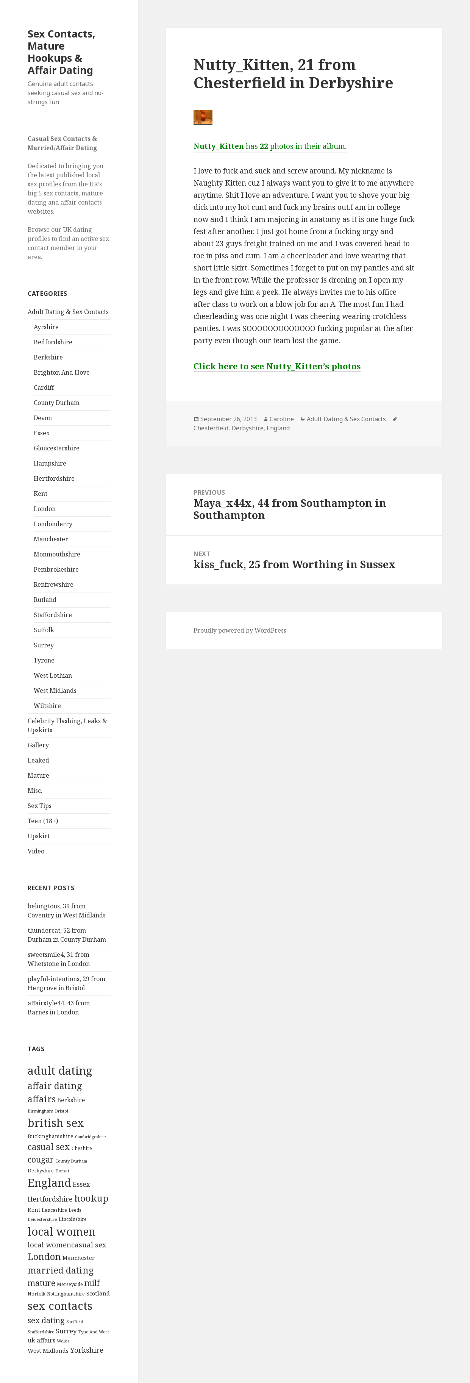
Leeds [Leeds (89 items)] (75, 1210)
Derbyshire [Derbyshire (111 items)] (41, 1170)
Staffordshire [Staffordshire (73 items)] (41, 1332)
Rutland (45, 599)
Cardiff (44, 387)
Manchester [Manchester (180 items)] (78, 1257)
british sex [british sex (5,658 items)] (56, 1122)
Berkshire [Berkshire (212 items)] (71, 1100)
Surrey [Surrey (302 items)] (66, 1331)
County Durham (57, 402)
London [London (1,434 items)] (44, 1256)
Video (36, 851)
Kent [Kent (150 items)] (34, 1209)
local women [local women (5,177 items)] (61, 1231)
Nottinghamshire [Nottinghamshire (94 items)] (66, 1294)
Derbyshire (247, 428)
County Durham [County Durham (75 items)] (71, 1161)
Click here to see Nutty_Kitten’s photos (277, 366)
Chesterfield (211, 428)
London (45, 509)
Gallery (38, 745)
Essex (42, 433)
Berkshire (48, 357)
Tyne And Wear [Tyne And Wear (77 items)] (93, 1332)
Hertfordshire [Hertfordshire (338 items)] (50, 1198)
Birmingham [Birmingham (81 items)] (40, 1111)
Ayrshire (46, 327)
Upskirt (39, 836)
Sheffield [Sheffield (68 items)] (74, 1321)
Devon (43, 418)
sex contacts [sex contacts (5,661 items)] (60, 1305)
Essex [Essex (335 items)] (81, 1184)
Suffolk (44, 630)
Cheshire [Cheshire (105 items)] (82, 1148)
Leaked (38, 760)
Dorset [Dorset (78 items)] (62, 1171)
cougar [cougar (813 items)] (41, 1159)
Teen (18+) (43, 821)
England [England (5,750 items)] (49, 1182)
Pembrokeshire (56, 569)
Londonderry (53, 524)
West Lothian (53, 675)
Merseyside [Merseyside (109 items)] (70, 1284)
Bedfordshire (53, 342)
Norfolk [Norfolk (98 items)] (36, 1294)
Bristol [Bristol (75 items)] (61, 1111)
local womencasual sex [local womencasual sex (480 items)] (67, 1245)
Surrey (44, 645)
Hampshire (50, 463)
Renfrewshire (53, 584)
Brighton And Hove (62, 372)
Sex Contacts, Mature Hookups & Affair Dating (61, 52)
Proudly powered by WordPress (240, 630)
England (278, 428)
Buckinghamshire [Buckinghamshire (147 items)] (50, 1136)
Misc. (35, 790)
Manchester (51, 539)
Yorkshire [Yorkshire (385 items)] (86, 1350)
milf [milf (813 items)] (92, 1282)
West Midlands (55, 690)
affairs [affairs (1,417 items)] (42, 1099)
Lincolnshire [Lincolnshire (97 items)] (73, 1219)
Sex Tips (40, 806)
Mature (38, 775)
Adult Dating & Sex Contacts (68, 312)
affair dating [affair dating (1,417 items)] (55, 1086)
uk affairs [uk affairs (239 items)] (41, 1340)
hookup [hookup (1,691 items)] (91, 1198)
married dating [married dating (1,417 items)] (61, 1270)
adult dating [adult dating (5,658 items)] (60, 1070)
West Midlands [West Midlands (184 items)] (48, 1350)
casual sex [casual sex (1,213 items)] (49, 1147)
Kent (40, 493)
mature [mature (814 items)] (41, 1282)
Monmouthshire (57, 554)
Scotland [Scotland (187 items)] (98, 1293)
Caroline (282, 419)
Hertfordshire (54, 478)
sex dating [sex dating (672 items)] (46, 1320)
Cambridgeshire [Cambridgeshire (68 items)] (90, 1136)
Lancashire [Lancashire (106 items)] (54, 1210)
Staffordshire (53, 615)
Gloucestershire (57, 448)
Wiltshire (47, 706)
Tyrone (44, 660)
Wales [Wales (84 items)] (63, 1341)
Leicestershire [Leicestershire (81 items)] (42, 1219)
